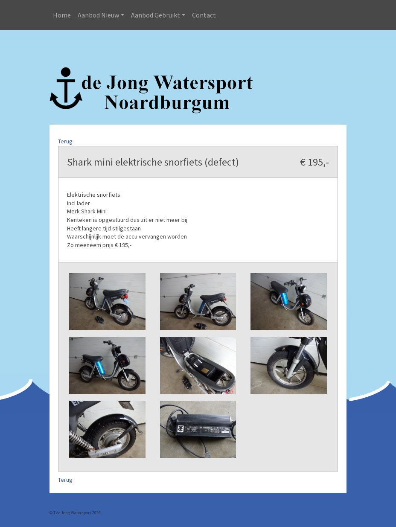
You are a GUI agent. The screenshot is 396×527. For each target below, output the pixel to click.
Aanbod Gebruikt (155, 15)
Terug (65, 141)
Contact (204, 15)
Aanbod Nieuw (98, 15)
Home (62, 15)
